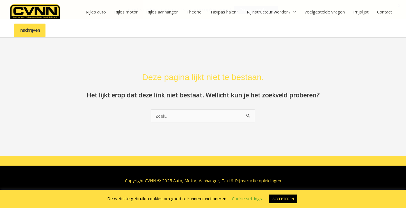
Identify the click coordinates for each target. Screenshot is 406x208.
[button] (29, 30)
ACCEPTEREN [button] (283, 198)
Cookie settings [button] (247, 198)
